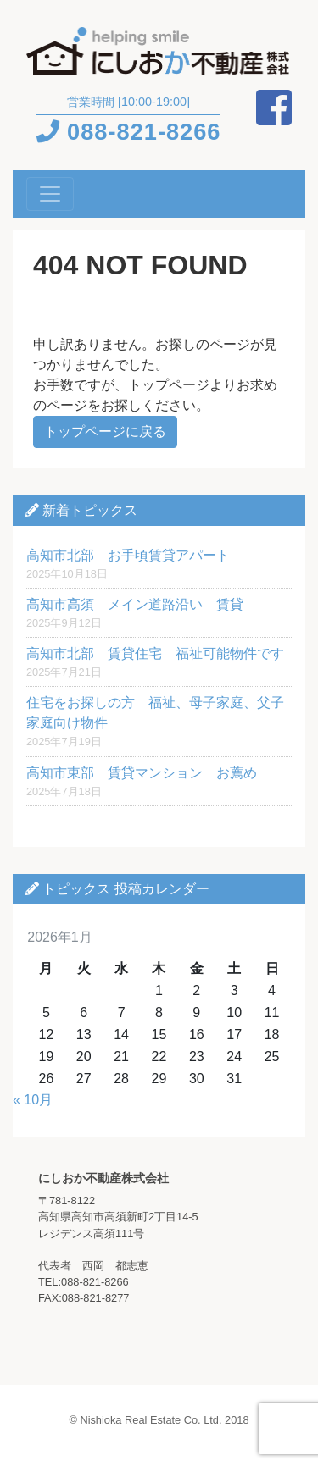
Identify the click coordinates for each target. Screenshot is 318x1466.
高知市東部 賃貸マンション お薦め (141, 773)
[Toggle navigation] (50, 194)
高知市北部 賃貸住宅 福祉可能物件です (155, 653)
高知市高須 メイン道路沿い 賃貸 (134, 604)
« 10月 (33, 1100)
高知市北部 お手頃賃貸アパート (128, 555)
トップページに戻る (105, 431)
